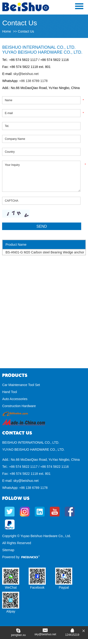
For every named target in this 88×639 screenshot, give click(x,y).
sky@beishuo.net (26, 74)
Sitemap (8, 550)
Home (6, 31)
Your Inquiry (41, 176)
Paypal (64, 587)
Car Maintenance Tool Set (21, 385)
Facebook (37, 587)
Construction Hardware (19, 406)
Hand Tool (9, 392)
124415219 (72, 634)
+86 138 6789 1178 (33, 81)
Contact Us (26, 31)
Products (14, 375)
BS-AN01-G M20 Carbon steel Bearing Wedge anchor (44, 252)
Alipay (10, 611)
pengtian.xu (18, 635)
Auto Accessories (14, 399)
